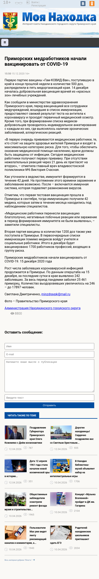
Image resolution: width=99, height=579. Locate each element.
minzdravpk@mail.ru (55, 294)
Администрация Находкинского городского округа (43, 308)
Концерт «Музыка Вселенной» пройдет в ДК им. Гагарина (85, 506)
